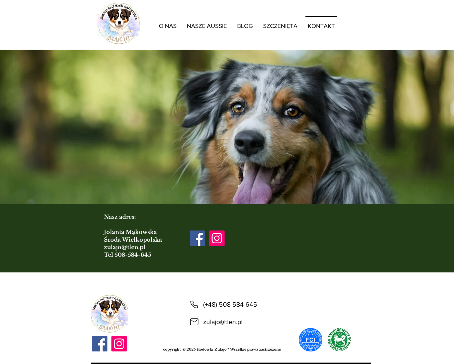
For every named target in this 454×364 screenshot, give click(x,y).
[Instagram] (217, 238)
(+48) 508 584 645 (230, 304)
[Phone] (194, 304)
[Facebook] (197, 238)
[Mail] (194, 321)
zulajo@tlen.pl (124, 247)
